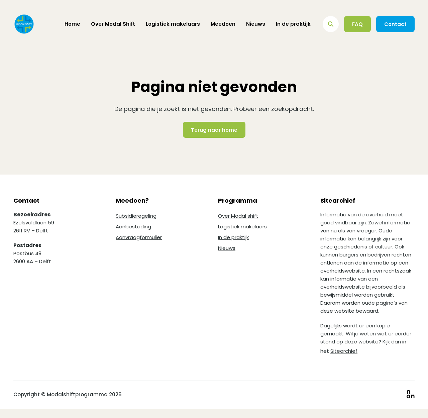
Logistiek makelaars (173, 23)
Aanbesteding (133, 226)
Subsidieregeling (136, 215)
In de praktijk (293, 23)
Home (72, 23)
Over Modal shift (238, 215)
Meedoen (223, 23)
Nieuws (255, 23)
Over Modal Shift (113, 23)
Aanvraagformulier (139, 237)
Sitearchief (343, 350)
